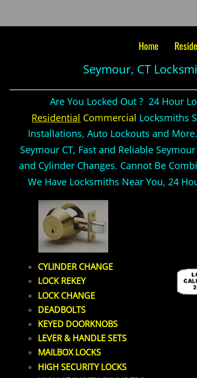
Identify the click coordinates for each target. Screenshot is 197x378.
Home (149, 45)
